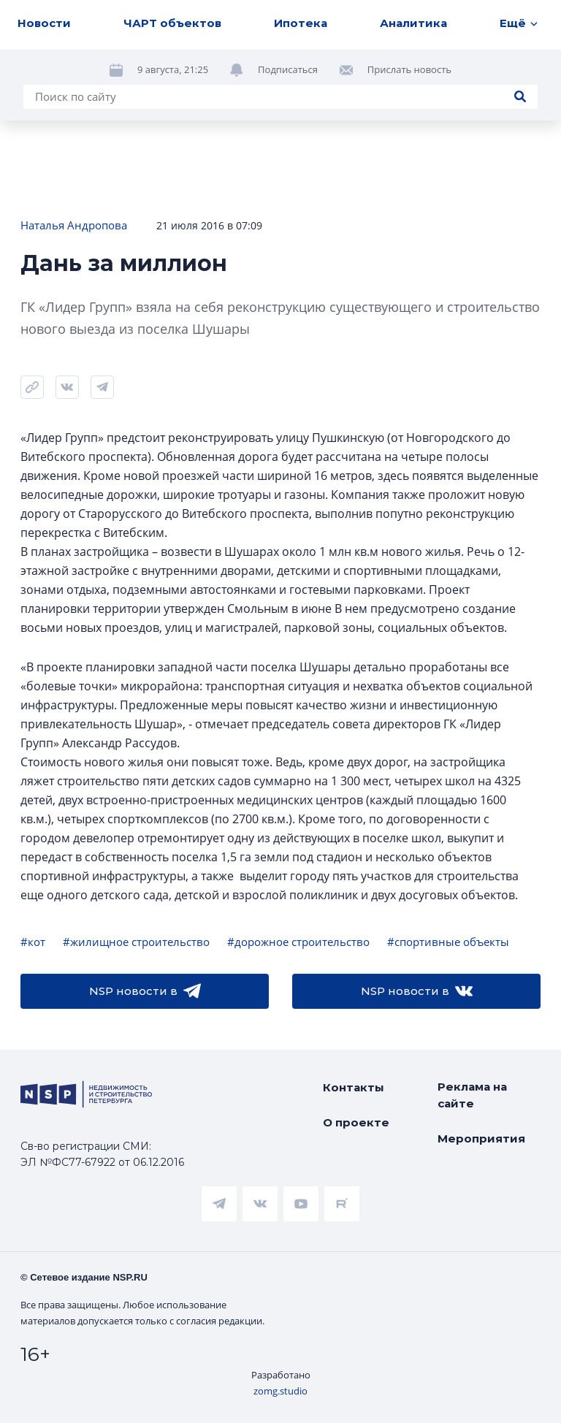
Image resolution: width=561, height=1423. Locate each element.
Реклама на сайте (472, 1095)
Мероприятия (481, 1138)
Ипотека (300, 23)
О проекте (356, 1122)
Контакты (353, 1087)
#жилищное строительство (136, 941)
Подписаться (288, 69)
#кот (32, 941)
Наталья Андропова (73, 225)
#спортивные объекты (448, 941)
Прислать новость (409, 69)
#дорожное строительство (298, 941)
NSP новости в (145, 991)
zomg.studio (280, 1390)
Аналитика (413, 23)
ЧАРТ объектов (172, 23)
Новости (44, 23)
